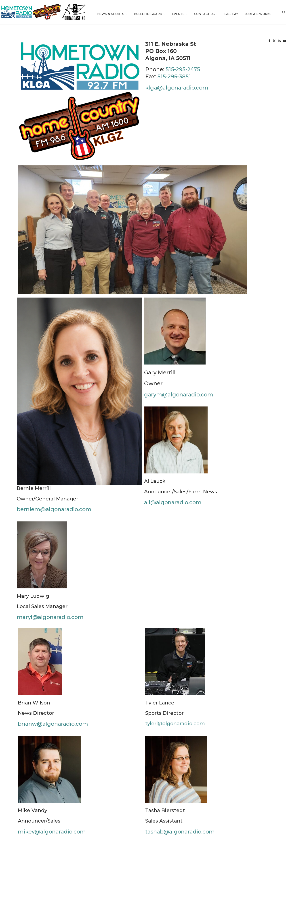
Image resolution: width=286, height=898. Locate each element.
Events (154, 42)
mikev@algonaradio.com (52, 834)
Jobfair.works (234, 42)
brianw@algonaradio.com (53, 727)
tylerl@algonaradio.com (175, 727)
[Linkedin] (271, 42)
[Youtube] (276, 42)
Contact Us (180, 42)
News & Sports (86, 42)
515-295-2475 (183, 72)
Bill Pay (207, 42)
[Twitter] (266, 42)
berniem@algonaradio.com (54, 512)
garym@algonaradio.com (178, 397)
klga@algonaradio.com (176, 91)
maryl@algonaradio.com (50, 620)
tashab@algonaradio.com (180, 834)
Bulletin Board (124, 42)
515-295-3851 (174, 80)
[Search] (284, 42)
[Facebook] (262, 42)
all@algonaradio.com (173, 505)
